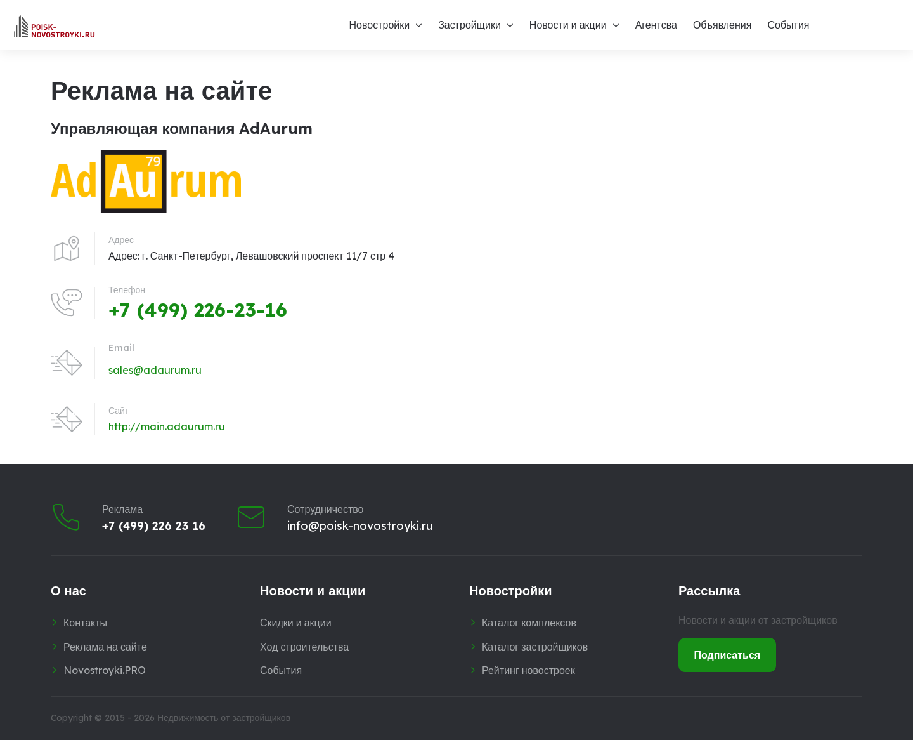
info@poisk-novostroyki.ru (359, 525)
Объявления (722, 24)
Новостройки (379, 24)
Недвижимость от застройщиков (223, 717)
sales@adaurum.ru (155, 370)
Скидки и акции (296, 622)
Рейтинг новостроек (528, 670)
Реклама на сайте (105, 646)
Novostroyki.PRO (104, 670)
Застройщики (469, 24)
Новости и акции (568, 24)
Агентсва (656, 24)
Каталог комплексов (529, 622)
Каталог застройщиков (535, 646)
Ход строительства (304, 646)
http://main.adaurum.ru (166, 426)
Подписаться (727, 655)
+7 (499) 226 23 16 (153, 525)
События (788, 24)
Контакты (85, 622)
